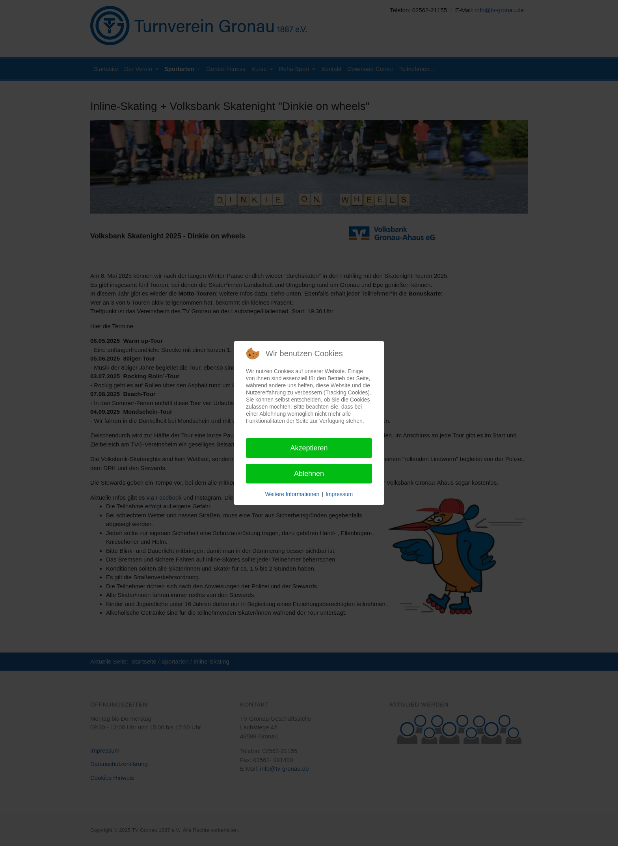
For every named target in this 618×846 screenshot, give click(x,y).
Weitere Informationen (292, 494)
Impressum (339, 494)
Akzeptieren (309, 448)
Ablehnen (309, 474)
